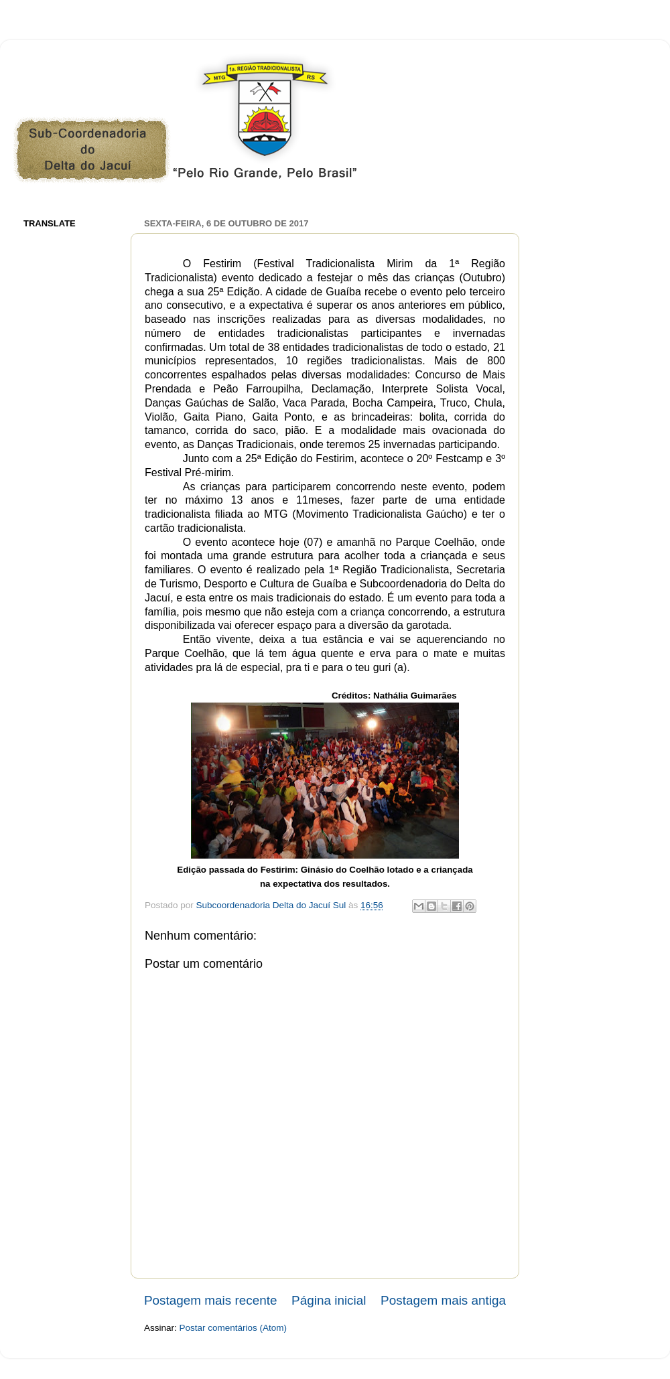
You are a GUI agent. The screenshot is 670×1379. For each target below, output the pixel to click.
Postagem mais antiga (443, 1300)
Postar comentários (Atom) (233, 1328)
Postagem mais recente (210, 1300)
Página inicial (328, 1300)
